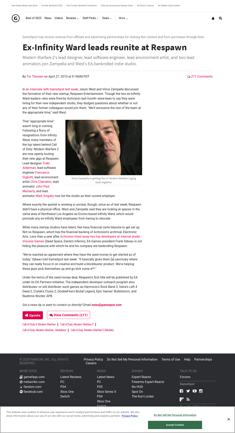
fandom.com (31, 387)
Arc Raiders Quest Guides (169, 6)
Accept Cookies (175, 424)
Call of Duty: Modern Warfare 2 (76, 324)
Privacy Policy (93, 359)
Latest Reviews (70, 377)
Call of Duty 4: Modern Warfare (39, 324)
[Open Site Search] (220, 18)
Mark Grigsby (45, 196)
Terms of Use (171, 359)
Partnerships (203, 359)
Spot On (137, 392)
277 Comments (199, 76)
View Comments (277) (69, 315)
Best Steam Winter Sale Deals (24, 6)
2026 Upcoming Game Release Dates (117, 6)
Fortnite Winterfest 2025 (52, 6)
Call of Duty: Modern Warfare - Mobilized (44, 330)
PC (62, 382)
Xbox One (67, 392)
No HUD (137, 387)
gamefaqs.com (32, 377)
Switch (65, 396)
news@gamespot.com (107, 305)
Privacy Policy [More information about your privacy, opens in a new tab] (130, 415)
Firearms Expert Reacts (148, 382)
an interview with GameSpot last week (52, 89)
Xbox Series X (106, 392)
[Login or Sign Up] (213, 18)
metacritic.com (32, 382)
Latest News (105, 377)
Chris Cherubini (40, 182)
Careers (91, 363)
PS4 (63, 387)
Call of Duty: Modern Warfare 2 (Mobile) (92, 330)
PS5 (100, 387)
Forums (185, 377)
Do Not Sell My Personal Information (132, 359)
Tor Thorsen (35, 76)
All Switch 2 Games (145, 6)
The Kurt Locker (143, 396)
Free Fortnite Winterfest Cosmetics (81, 6)
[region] (117, 419)
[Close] (228, 419)
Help (187, 359)
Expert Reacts (141, 377)
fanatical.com (31, 392)
